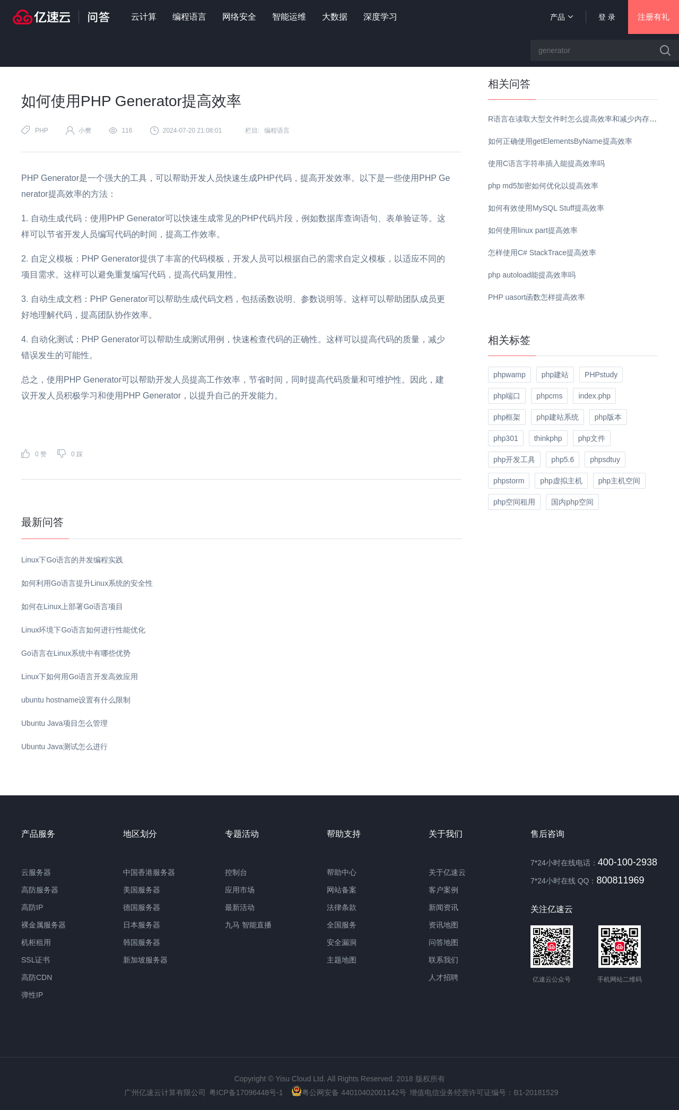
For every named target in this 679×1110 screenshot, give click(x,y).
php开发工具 (514, 459)
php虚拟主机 (561, 480)
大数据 (334, 16)
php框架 (506, 417)
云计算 (143, 16)
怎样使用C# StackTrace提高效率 (542, 252)
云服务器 (36, 872)
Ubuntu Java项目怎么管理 (64, 723)
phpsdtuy (605, 459)
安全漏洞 (341, 942)
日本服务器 (141, 925)
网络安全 (239, 16)
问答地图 (443, 942)
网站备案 (341, 890)
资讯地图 (443, 925)
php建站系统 (557, 417)
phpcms (549, 396)
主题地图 (341, 960)
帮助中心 (341, 872)
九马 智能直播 (248, 925)
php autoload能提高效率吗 (532, 275)
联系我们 (443, 960)
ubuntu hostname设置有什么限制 (75, 700)
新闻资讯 (443, 907)
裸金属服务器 (43, 925)
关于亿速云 (447, 872)
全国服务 (341, 925)
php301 (505, 438)
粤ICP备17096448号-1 (246, 1092)
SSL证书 (35, 960)
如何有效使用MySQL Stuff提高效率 (546, 208)
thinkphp (548, 438)
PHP (41, 130)
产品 (561, 17)
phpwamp (509, 374)
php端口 (506, 396)
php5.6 (562, 459)
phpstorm (508, 480)
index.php (594, 396)
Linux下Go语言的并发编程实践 (72, 560)
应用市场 (240, 890)
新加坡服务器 (145, 960)
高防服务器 (39, 890)
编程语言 (189, 16)
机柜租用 (36, 942)
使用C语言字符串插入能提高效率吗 (546, 163)
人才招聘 (443, 977)
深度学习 (380, 16)
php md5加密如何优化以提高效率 (543, 185)
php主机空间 (619, 480)
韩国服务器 (141, 942)
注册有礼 (653, 16)
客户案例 (443, 890)
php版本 (608, 417)
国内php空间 (572, 502)
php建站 (555, 374)
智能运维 (289, 16)
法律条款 (341, 907)
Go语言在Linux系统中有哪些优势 (75, 653)
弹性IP (32, 995)
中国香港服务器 (149, 872)
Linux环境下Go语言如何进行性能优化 (83, 630)
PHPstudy (601, 374)
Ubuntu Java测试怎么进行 (64, 746)
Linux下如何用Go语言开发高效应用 (79, 676)
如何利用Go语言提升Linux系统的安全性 (87, 583)
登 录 (606, 17)
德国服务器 (141, 907)
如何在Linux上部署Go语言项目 (72, 606)
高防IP (32, 907)
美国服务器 (141, 890)
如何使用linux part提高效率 (533, 230)
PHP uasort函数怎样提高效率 (536, 297)
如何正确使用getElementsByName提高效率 (560, 141)
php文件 (591, 438)
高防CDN (36, 977)
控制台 (236, 872)
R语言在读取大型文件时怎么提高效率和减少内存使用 (576, 119)
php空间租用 (514, 502)
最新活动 (240, 907)
